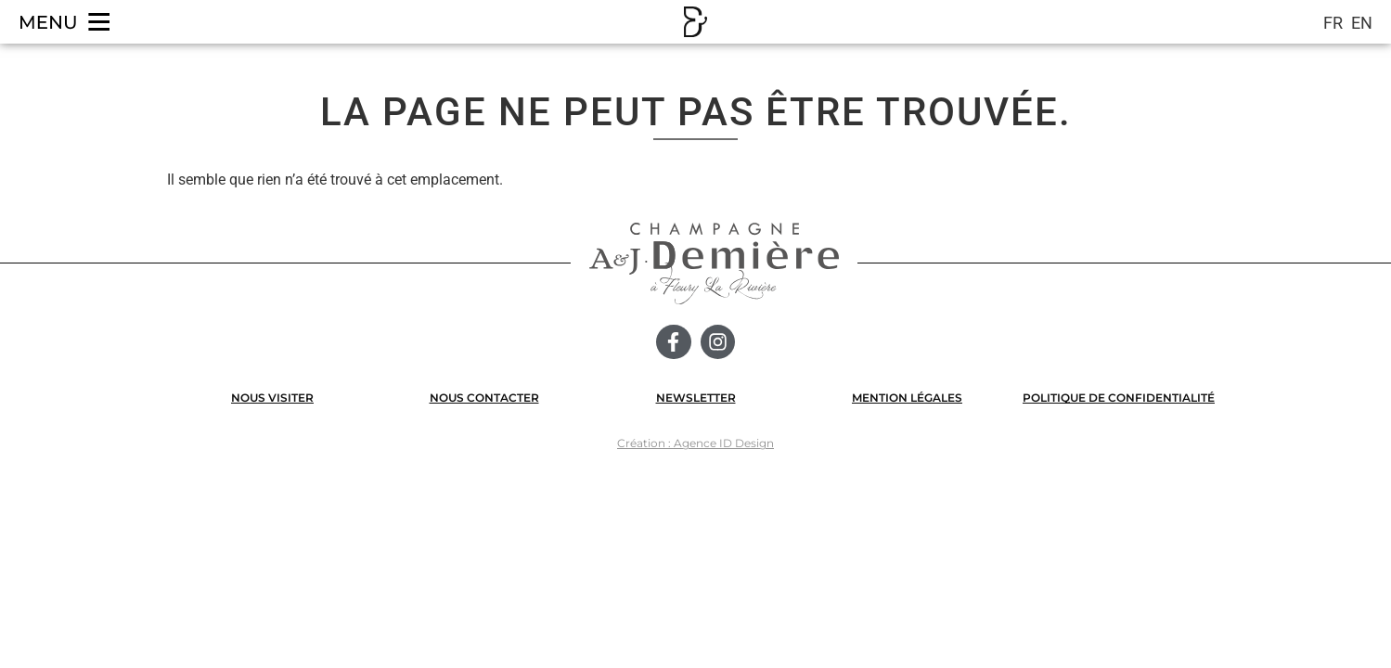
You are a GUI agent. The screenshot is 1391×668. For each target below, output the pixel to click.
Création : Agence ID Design (695, 443)
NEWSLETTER (696, 398)
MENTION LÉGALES (907, 398)
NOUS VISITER (272, 398)
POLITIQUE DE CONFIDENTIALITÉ (1119, 398)
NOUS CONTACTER (484, 398)
